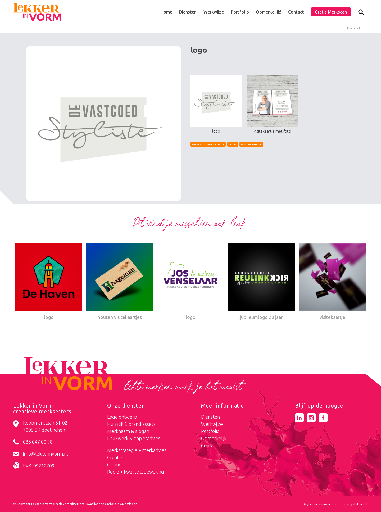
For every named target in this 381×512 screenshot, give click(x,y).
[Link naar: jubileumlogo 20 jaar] (261, 282)
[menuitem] (166, 12)
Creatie (114, 457)
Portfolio (210, 431)
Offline (114, 464)
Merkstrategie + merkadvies (136, 450)
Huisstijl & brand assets (131, 424)
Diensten (210, 416)
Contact (209, 445)
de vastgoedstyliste (208, 144)
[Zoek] (361, 13)
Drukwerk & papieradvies (133, 438)
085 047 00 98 (38, 441)
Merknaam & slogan (128, 431)
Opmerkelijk (213, 438)
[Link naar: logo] (48, 282)
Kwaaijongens (96, 503)
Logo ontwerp (122, 416)
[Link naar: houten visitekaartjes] (119, 282)
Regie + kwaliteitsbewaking (135, 471)
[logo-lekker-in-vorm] (37, 12)
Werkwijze (212, 424)
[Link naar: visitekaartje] (332, 282)
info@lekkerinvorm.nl (45, 453)
